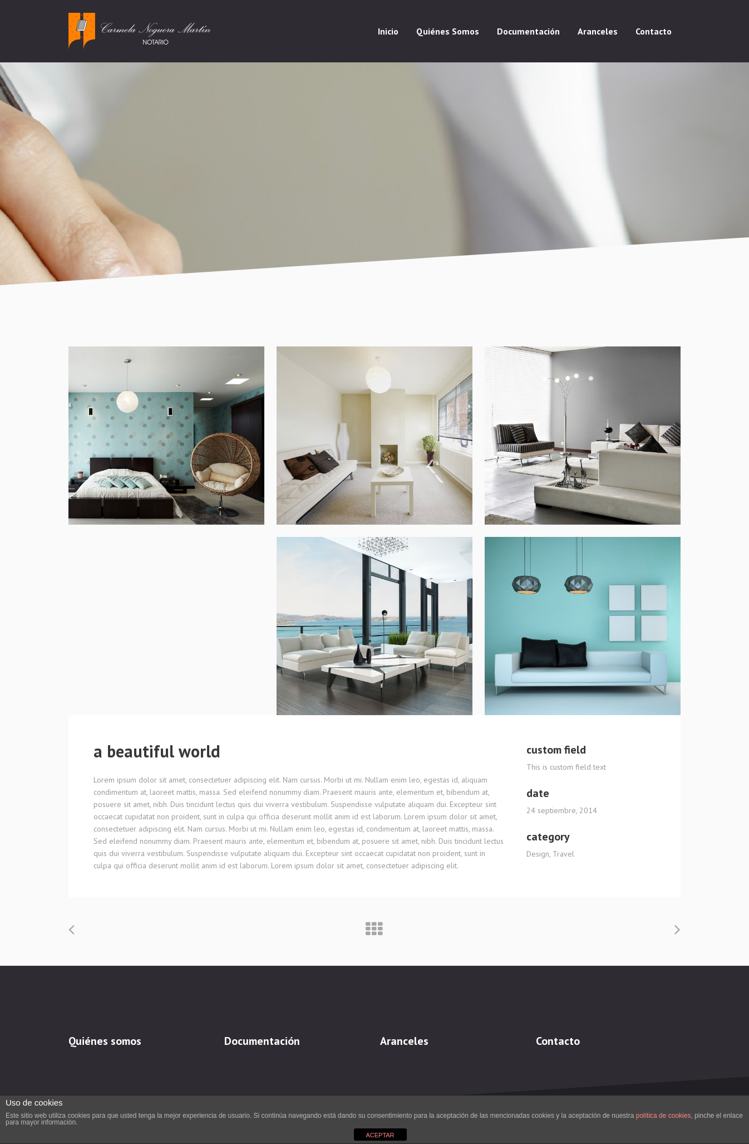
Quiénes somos (104, 1041)
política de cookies (663, 1115)
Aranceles (404, 1041)
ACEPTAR (380, 1135)
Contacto (558, 1041)
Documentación (262, 1041)
